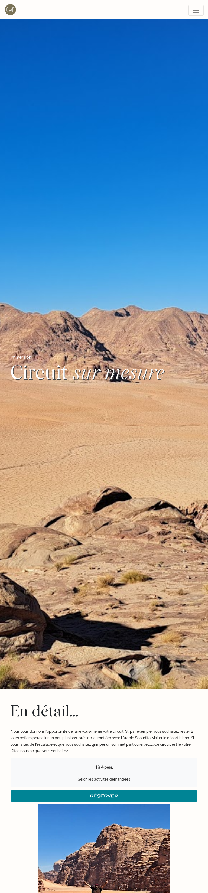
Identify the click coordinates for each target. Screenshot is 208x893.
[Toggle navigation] (196, 10)
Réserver (104, 796)
